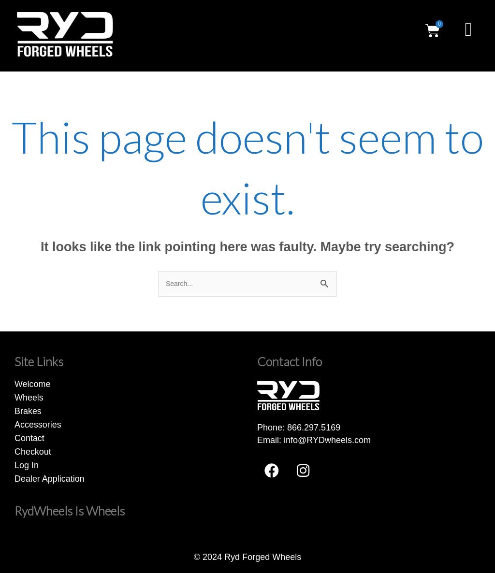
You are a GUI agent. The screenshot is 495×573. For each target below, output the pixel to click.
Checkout (33, 452)
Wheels (29, 397)
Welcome (33, 384)
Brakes (28, 411)
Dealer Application (50, 479)
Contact (29, 438)
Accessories (38, 425)
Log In (27, 465)
